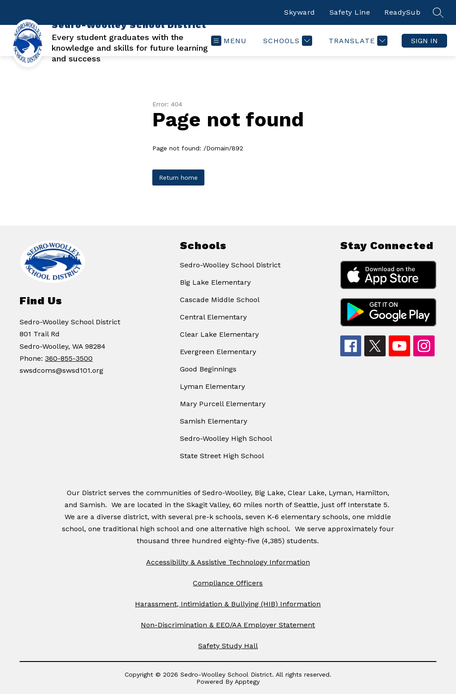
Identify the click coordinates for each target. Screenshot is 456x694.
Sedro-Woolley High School (226, 438)
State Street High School (222, 456)
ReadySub (402, 12)
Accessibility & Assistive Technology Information (228, 562)
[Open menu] (229, 40)
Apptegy (247, 681)
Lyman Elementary (212, 386)
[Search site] (438, 12)
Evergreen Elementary (218, 351)
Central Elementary (213, 317)
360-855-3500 (69, 358)
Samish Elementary (213, 421)
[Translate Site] (356, 40)
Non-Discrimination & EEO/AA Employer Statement (228, 625)
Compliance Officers (228, 583)
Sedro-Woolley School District (230, 265)
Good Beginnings (208, 369)
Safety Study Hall (228, 646)
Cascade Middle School (220, 299)
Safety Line (350, 12)
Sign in (424, 40)
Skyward (299, 12)
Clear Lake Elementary (219, 334)
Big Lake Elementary (215, 282)
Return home (178, 177)
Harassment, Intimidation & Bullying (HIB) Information (228, 604)
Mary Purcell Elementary (222, 403)
